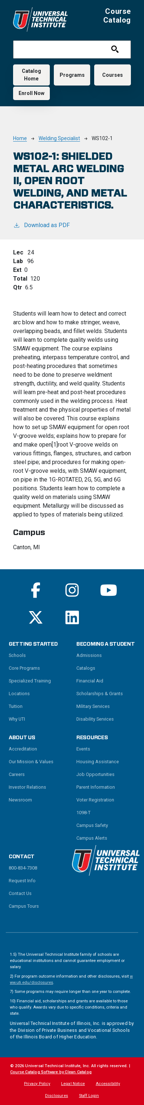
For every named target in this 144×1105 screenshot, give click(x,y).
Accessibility (108, 1083)
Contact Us (20, 893)
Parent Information (95, 787)
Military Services (93, 706)
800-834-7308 (23, 868)
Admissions (89, 655)
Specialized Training (30, 681)
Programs (72, 75)
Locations (19, 693)
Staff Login (89, 1095)
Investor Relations (27, 787)
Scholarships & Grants (99, 693)
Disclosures (56, 1095)
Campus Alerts (91, 838)
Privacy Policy (37, 1083)
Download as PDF (41, 225)
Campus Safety (92, 825)
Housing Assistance (97, 761)
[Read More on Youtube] (108, 590)
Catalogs (85, 668)
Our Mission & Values (31, 761)
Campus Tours (24, 906)
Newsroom (20, 800)
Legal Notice (73, 1083)
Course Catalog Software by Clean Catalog (51, 1072)
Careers (17, 774)
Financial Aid (89, 681)
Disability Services (95, 719)
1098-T (83, 812)
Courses (112, 75)
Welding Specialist (59, 138)
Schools (17, 655)
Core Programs (24, 668)
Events (83, 749)
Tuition (16, 706)
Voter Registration (95, 800)
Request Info (22, 880)
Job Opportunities (95, 774)
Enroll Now (31, 93)
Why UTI (17, 719)
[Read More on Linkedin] (72, 617)
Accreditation (23, 749)
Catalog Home (31, 75)
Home (20, 138)
